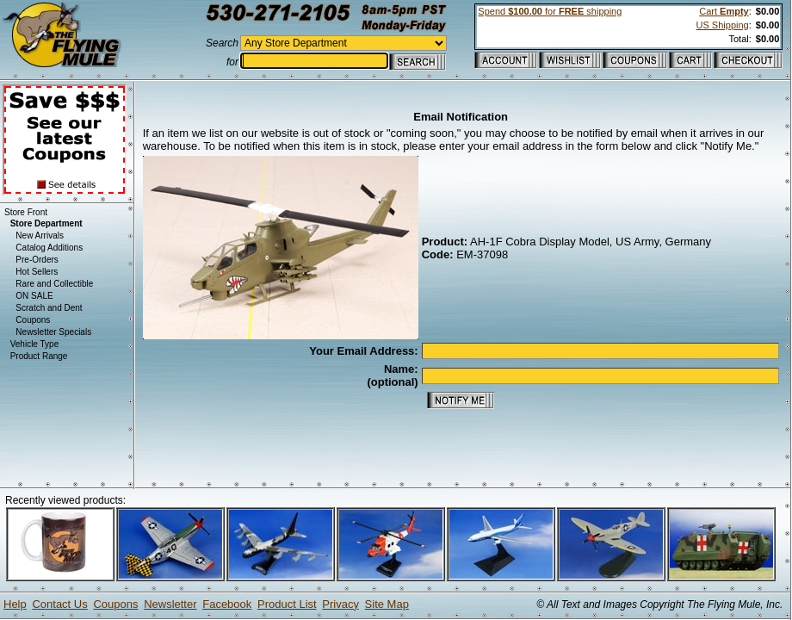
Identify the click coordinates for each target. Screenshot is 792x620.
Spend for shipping (550, 11)
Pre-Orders (36, 259)
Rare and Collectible (54, 283)
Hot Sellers (36, 271)
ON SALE (34, 296)
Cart (723, 11)
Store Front (25, 212)
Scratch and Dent (48, 308)
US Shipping (722, 25)
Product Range (39, 356)
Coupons (32, 320)
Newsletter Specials (53, 332)
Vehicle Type (34, 344)
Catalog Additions (49, 247)
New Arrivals (39, 235)
